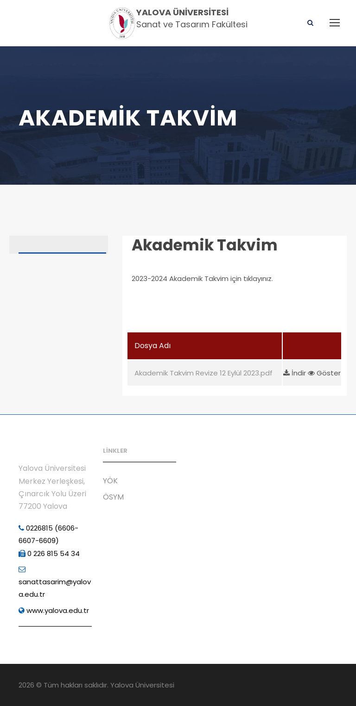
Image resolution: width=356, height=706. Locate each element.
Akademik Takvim (205, 245)
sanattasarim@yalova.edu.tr (55, 582)
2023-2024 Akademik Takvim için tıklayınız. (202, 278)
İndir (295, 373)
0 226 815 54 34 (49, 553)
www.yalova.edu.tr (54, 610)
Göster (324, 373)
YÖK (110, 480)
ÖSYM (113, 497)
